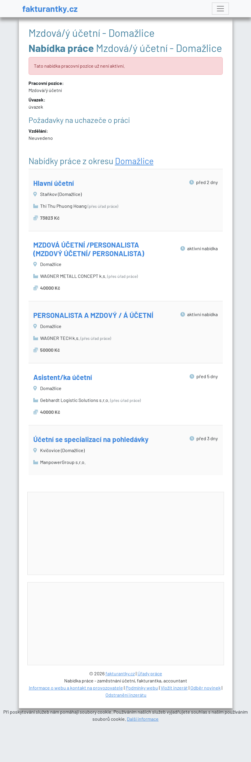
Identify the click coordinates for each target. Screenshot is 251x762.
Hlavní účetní (53, 183)
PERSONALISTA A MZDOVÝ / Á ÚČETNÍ (93, 315)
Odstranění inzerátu (125, 695)
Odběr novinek (205, 687)
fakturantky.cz (50, 8)
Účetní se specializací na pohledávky (91, 439)
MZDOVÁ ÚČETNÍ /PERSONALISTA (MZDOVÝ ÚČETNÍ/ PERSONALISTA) (88, 249)
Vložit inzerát (174, 687)
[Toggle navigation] (220, 8)
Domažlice (134, 161)
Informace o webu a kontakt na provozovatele (76, 687)
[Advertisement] (134, 533)
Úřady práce (150, 673)
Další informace (143, 719)
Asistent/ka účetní (62, 377)
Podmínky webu (142, 687)
